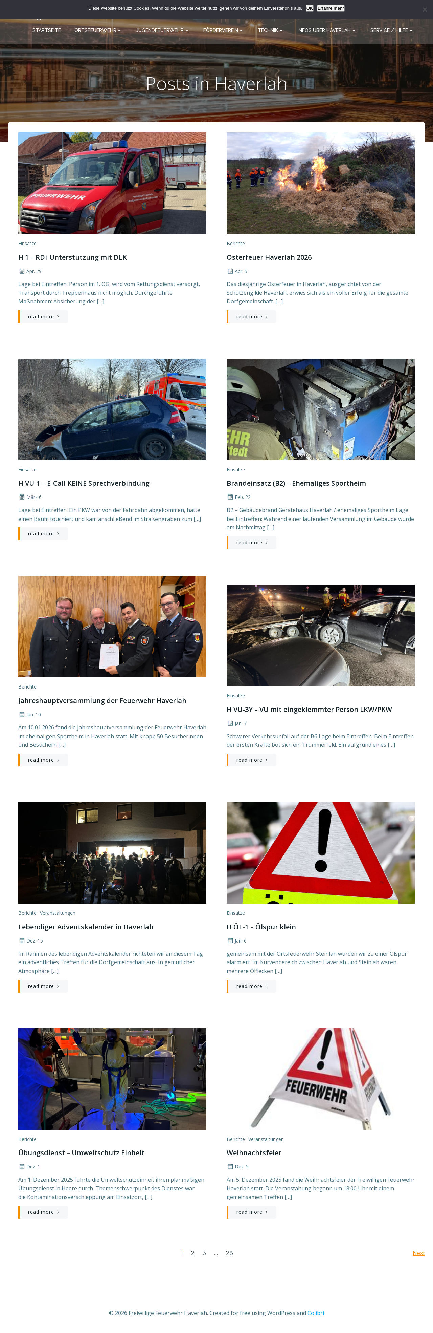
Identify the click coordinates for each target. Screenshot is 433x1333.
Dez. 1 (29, 1166)
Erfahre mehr (331, 8)
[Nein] (424, 9)
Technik (271, 30)
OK (309, 8)
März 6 (30, 497)
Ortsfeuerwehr (98, 30)
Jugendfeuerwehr (163, 30)
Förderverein (223, 30)
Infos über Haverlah (327, 30)
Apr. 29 (30, 271)
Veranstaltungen (57, 913)
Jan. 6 (237, 940)
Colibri (315, 1313)
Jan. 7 (237, 723)
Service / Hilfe (392, 30)
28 (229, 1253)
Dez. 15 (30, 940)
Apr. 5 (237, 271)
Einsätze (27, 243)
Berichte (236, 243)
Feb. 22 (239, 497)
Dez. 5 (238, 1166)
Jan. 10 (29, 714)
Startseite (46, 30)
